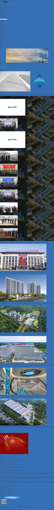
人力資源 (1, 14)
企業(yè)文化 (12, 5)
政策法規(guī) (13, 7)
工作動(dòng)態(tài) (2, 31)
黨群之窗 (1, 30)
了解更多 (1, 70)
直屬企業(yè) (9, 5)
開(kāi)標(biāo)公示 (5, 13)
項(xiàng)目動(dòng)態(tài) (9, 7)
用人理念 (1, 15)
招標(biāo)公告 (1, 13)
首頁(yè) (1, 3)
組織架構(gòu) (6, 5)
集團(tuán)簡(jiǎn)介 (2, 5)
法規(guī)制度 (1, 38)
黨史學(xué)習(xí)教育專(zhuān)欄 (19, 454)
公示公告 (1, 39)
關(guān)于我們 (2, 4)
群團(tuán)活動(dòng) (9, 454)
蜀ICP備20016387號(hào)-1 (20, 506)
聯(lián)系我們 (1, 16)
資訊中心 (1, 6)
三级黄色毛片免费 (10, 509)
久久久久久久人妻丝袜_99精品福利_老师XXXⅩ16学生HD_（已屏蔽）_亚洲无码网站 (9, 0)
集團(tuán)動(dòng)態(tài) (3, 7)
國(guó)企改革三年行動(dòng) (3, 17)
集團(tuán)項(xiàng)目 (2, 29)
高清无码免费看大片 (19, 509)
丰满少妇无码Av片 (6, 509)
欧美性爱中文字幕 (2, 509)
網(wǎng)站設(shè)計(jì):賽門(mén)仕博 (28, 506)
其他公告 (9, 13)
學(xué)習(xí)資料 (14, 454)
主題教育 (1, 32)
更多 (0, 455)
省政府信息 (1, 18)
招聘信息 (3, 15)
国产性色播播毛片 (15, 509)
